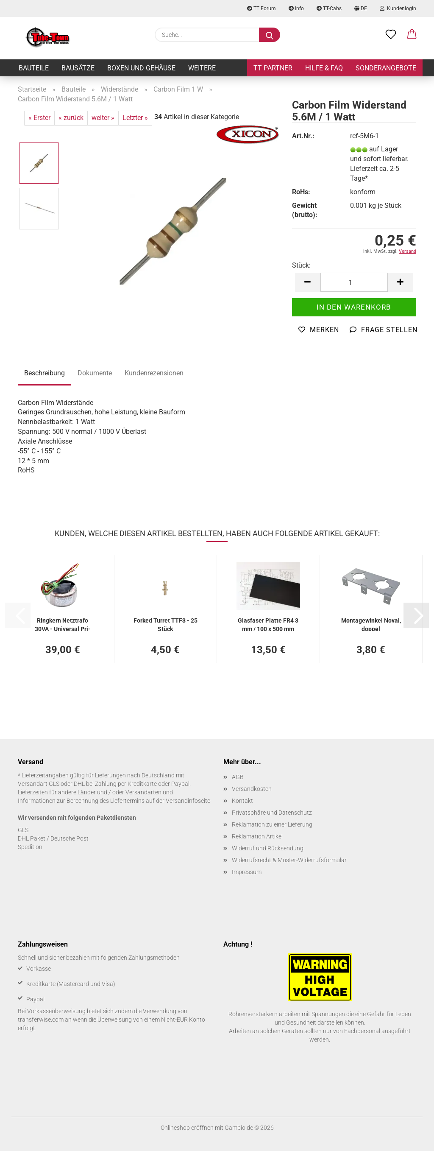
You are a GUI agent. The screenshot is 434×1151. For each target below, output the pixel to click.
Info (296, 8)
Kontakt (242, 800)
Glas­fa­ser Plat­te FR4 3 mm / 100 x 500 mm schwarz (268, 624)
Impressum (247, 872)
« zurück (70, 118)
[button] (412, 35)
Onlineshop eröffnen (187, 1127)
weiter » (103, 118)
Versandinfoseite (188, 800)
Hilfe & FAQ (324, 68)
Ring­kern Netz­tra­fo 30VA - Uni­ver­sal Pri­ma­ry (63, 624)
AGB (238, 777)
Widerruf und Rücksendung (267, 848)
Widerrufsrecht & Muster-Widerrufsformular (289, 860)
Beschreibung (44, 373)
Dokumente (95, 373)
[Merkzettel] (390, 35)
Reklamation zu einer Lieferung (272, 824)
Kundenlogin (398, 8)
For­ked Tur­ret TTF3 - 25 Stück (166, 624)
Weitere (202, 68)
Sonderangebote (386, 68)
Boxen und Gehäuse (141, 68)
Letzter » (135, 118)
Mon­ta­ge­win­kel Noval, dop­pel (371, 624)
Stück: (301, 265)
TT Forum (261, 8)
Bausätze (78, 68)
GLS (23, 830)
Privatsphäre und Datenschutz (272, 812)
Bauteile (34, 68)
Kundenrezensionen (154, 373)
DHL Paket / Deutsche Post (53, 838)
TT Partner (272, 68)
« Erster (39, 118)
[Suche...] (269, 35)
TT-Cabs (329, 8)
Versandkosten (252, 788)
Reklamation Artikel (257, 836)
